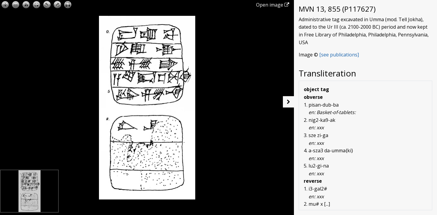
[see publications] (339, 54)
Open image (272, 4)
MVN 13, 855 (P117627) (337, 9)
